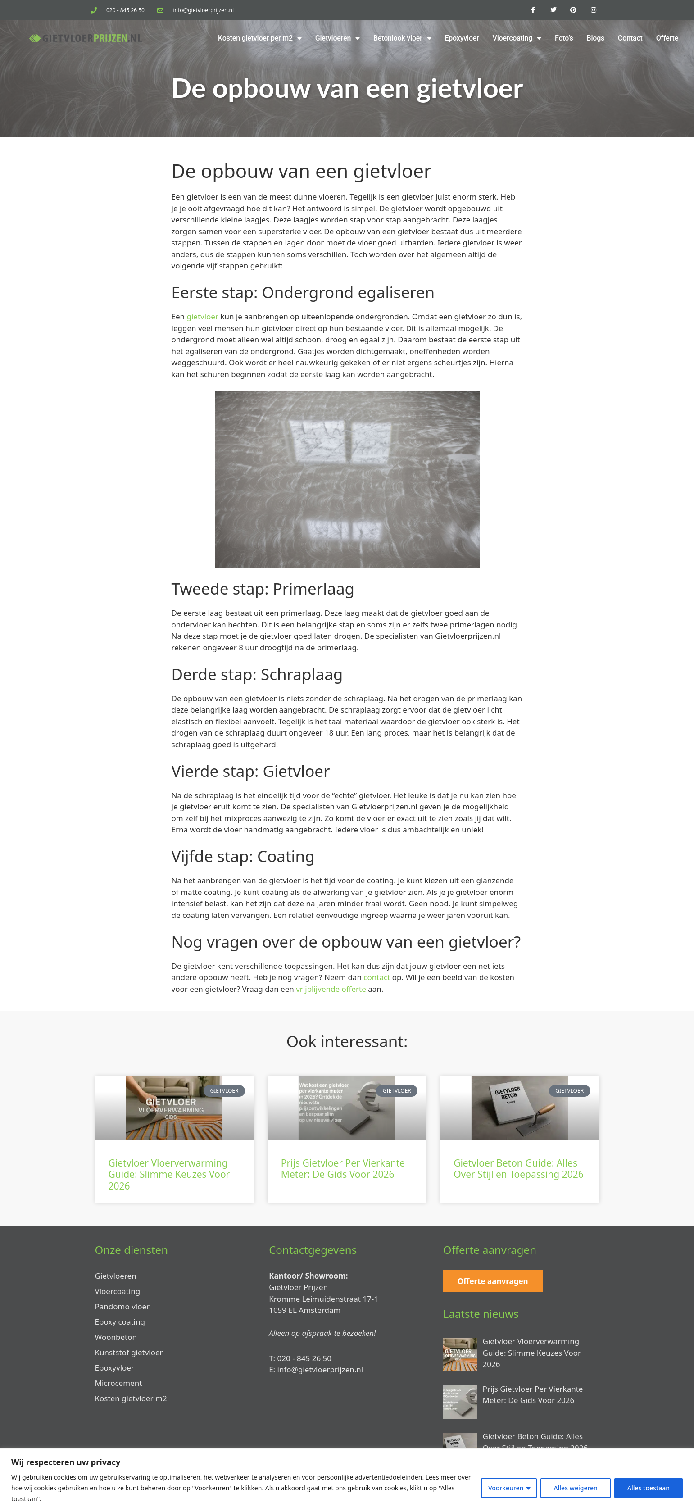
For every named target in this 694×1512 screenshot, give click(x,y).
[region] (347, 1480)
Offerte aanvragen (493, 1281)
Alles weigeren (575, 1488)
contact (376, 977)
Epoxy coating (120, 1322)
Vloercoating (517, 38)
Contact (630, 38)
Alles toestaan (648, 1488)
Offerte (667, 38)
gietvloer (202, 316)
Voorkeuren (505, 1488)
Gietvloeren (337, 38)
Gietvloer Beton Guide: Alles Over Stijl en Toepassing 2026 (519, 1169)
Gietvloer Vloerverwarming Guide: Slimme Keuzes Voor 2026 (169, 1174)
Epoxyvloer (462, 38)
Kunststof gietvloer (129, 1352)
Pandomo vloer (122, 1306)
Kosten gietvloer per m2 (260, 38)
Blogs (596, 38)
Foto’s (564, 38)
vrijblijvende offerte (331, 989)
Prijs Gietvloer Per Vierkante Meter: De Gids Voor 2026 (343, 1169)
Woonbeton (116, 1337)
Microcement (118, 1383)
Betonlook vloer (402, 38)
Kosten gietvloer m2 (131, 1398)
